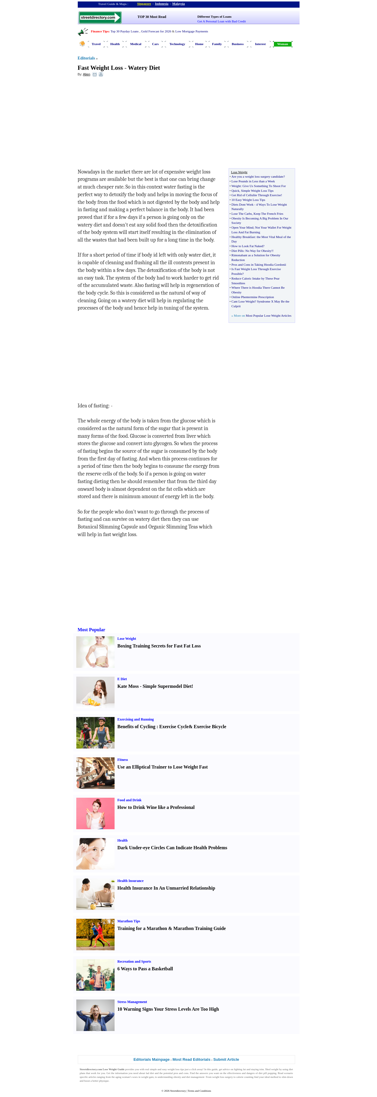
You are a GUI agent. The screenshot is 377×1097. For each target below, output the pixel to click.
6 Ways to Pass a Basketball (145, 968)
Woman (282, 44)
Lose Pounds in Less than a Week (253, 181)
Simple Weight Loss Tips (257, 190)
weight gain (147, 1076)
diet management (195, 1076)
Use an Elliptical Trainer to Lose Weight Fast (163, 766)
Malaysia (178, 3)
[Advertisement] (125, 124)
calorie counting (244, 1076)
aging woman (122, 1076)
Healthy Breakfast (243, 237)
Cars (155, 44)
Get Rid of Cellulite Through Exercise (256, 195)
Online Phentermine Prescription (253, 297)
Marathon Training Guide (199, 928)
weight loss (174, 1069)
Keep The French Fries (268, 213)
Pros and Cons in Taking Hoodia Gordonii (259, 264)
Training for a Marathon (142, 928)
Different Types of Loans (214, 16)
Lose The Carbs (242, 213)
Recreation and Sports (134, 961)
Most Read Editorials (192, 1059)
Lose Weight (127, 639)
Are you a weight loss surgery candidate (257, 176)
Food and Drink (130, 800)
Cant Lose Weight (243, 301)
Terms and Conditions (199, 1090)
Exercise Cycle (174, 726)
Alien (86, 74)
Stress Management (132, 1002)
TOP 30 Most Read (152, 17)
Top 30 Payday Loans (124, 31)
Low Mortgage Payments (191, 31)
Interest (260, 44)
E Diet (122, 679)
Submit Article (226, 1059)
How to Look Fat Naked (247, 246)
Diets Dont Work (243, 204)
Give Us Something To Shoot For (264, 186)
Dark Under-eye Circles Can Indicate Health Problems (172, 847)
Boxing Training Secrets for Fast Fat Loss (159, 645)
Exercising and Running (136, 719)
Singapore (144, 3)
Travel (96, 44)
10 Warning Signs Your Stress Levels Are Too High (168, 1009)
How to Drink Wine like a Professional (156, 807)
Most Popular (91, 629)
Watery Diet (144, 67)
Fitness (123, 760)
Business (238, 44)
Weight (236, 186)
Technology (177, 44)
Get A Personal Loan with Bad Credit (221, 21)
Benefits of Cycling (137, 726)
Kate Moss (128, 686)
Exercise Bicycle (210, 726)
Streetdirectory (178, 1090)
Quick (235, 190)
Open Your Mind (242, 227)
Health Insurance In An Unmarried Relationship (166, 888)
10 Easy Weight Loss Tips (248, 199)
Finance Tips (100, 31)
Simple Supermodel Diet (167, 686)
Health (115, 44)
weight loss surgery (222, 1076)
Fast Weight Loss (100, 67)
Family (217, 44)
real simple (151, 1069)
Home (199, 44)
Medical (135, 44)
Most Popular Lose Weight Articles (268, 315)
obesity (177, 1076)
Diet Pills (238, 250)
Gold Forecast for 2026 (156, 31)
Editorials (86, 58)
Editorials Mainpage (151, 1059)
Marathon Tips (129, 921)
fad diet (150, 1073)
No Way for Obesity (258, 250)
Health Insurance (131, 881)
